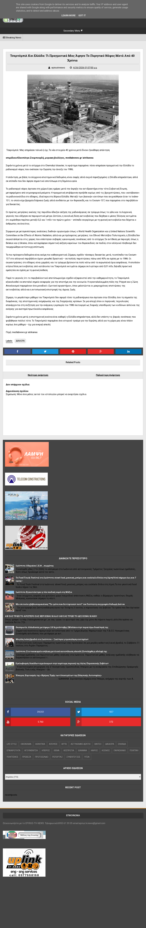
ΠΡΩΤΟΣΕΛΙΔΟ (41, 757)
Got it (82, 15)
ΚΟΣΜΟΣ (106, 750)
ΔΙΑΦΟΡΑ (20, 341)
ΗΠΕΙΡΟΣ (46, 750)
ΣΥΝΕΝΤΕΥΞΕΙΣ (73, 757)
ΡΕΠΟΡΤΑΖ (57, 757)
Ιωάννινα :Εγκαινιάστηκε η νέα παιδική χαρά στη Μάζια (44, 592)
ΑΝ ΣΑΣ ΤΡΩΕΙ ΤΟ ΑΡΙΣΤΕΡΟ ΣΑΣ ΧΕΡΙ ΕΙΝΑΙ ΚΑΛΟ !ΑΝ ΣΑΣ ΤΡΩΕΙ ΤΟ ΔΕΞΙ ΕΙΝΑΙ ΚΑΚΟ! (51, 616)
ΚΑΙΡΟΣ (94, 750)
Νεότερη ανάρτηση (38, 375)
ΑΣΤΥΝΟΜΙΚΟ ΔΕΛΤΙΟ (81, 744)
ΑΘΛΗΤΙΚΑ (40, 744)
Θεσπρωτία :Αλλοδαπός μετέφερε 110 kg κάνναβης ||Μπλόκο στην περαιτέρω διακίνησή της (62, 627)
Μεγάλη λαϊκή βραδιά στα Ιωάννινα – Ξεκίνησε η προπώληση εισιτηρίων (52, 639)
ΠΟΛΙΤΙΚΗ (134, 750)
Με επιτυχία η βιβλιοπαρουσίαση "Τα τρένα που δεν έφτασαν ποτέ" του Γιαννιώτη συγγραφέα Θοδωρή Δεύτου (70, 604)
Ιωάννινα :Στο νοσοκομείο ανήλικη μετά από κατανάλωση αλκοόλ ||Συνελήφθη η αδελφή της (61, 651)
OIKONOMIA (26, 744)
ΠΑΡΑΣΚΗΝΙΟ (120, 750)
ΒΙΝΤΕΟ (98, 744)
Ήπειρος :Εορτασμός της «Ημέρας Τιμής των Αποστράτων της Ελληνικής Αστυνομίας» (59, 675)
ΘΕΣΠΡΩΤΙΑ (68, 750)
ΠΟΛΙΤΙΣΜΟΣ (12, 757)
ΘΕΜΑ (56, 750)
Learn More (68, 15)
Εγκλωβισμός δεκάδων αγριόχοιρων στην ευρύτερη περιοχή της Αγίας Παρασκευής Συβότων (62, 663)
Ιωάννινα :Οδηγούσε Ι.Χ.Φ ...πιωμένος (35, 565)
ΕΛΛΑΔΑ (122, 744)
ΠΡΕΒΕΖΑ (26, 757)
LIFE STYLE (12, 744)
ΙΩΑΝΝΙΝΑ (82, 750)
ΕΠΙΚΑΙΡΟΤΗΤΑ (13, 750)
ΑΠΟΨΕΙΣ (53, 744)
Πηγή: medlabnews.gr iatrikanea (22, 332)
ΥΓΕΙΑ (87, 757)
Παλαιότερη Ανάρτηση (108, 375)
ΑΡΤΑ (64, 744)
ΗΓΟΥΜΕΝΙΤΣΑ (31, 750)
